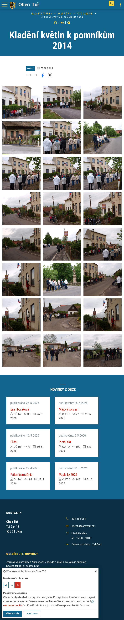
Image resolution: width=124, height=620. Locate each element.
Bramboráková (19, 409)
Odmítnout (32, 613)
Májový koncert (68, 409)
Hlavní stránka (41, 13)
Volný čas (64, 13)
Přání (13, 442)
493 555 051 (79, 518)
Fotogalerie (85, 13)
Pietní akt (65, 442)
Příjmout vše (12, 613)
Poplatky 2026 (68, 475)
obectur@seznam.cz (83, 526)
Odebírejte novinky (22, 554)
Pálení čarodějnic (21, 475)
